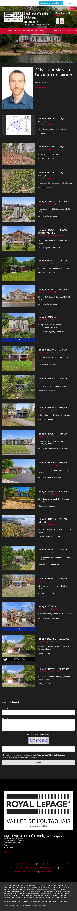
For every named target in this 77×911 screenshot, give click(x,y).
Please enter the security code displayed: (38, 734)
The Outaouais (27, 30)
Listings (17, 30)
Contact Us (18, 868)
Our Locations (55, 864)
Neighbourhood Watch (51, 868)
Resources (39, 30)
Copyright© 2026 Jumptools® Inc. (13, 905)
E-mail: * (5, 709)
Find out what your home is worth (33, 868)
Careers (11, 868)
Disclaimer (35, 872)
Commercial (64, 864)
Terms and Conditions (45, 872)
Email (57, 16)
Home (10, 30)
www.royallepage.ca (15, 872)
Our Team (48, 30)
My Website (40, 87)
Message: (5, 718)
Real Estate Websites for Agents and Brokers (34, 905)
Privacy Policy (26, 872)
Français (73, 8)
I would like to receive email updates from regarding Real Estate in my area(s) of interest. (35, 756)
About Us (57, 30)
